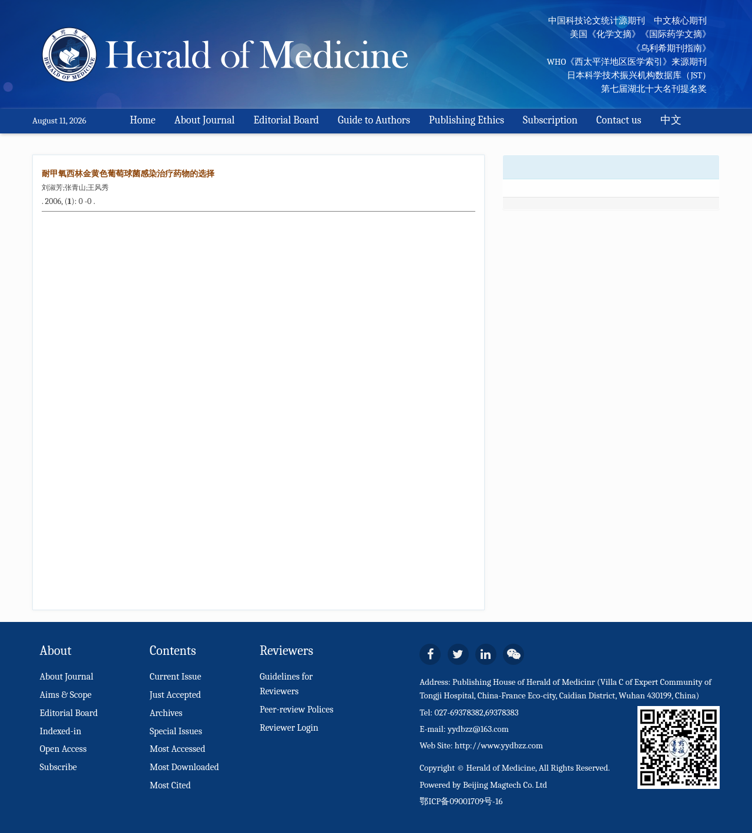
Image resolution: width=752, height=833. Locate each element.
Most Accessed (178, 749)
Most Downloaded (184, 767)
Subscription (550, 120)
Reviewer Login (289, 727)
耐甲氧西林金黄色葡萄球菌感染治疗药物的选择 (128, 174)
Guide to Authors (374, 120)
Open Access (62, 749)
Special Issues (176, 731)
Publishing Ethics (466, 120)
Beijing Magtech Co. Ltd (505, 785)
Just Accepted (175, 695)
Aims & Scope (65, 695)
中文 (671, 120)
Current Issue (176, 676)
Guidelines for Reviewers (286, 684)
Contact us (619, 120)
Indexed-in (60, 731)
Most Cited (170, 785)
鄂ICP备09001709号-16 (460, 801)
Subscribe (57, 767)
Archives (166, 713)
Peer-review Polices (297, 709)
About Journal (204, 120)
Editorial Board (286, 120)
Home (143, 120)
